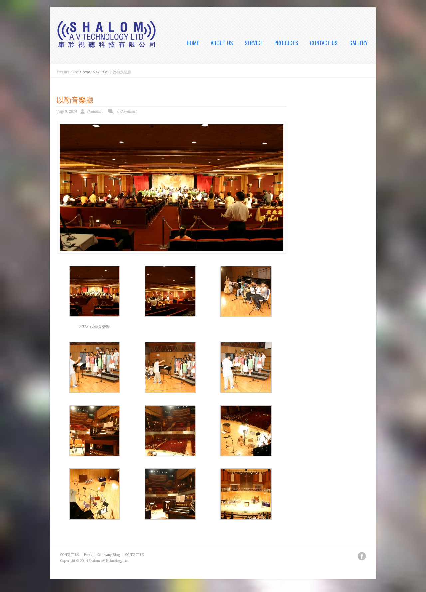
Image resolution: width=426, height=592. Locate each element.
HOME (193, 43)
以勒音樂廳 (75, 99)
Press (88, 555)
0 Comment (127, 111)
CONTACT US (324, 43)
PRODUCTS (286, 43)
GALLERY (358, 43)
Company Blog (108, 555)
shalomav (95, 111)
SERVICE (254, 43)
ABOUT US (222, 43)
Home (85, 72)
